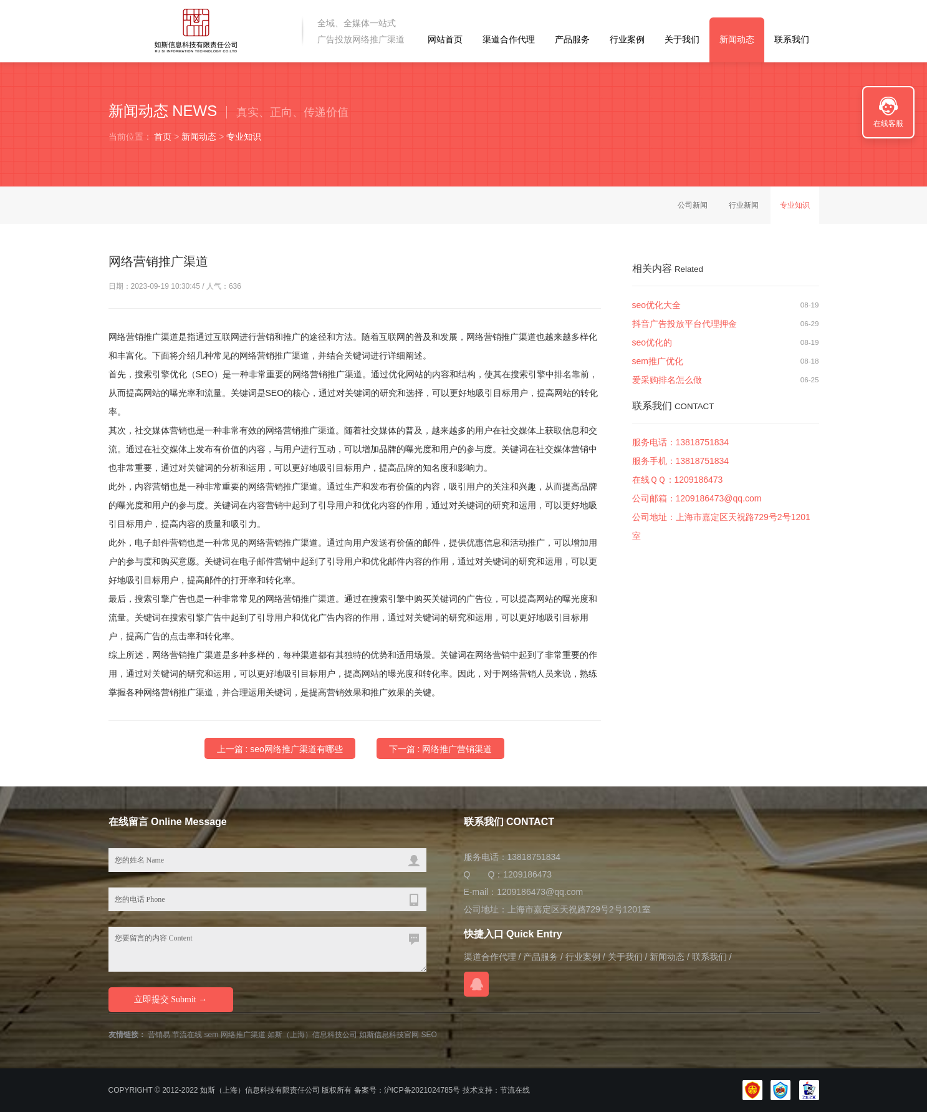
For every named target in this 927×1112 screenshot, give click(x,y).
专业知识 (243, 137)
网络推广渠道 (243, 1034)
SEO (429, 1034)
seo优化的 (652, 342)
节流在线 (187, 1034)
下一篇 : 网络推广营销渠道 (440, 749)
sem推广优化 (657, 361)
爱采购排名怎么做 (667, 380)
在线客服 (888, 123)
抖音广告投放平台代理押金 (684, 324)
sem (211, 1034)
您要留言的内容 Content (267, 949)
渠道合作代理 (509, 39)
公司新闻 (693, 205)
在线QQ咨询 (476, 984)
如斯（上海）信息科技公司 (312, 1034)
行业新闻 (744, 205)
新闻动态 (736, 39)
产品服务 (572, 39)
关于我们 (682, 39)
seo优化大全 (656, 305)
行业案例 (627, 39)
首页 (162, 137)
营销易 (159, 1034)
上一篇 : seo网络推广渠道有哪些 (280, 749)
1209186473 (699, 480)
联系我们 (791, 39)
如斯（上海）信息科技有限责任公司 (260, 1090)
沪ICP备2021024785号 (422, 1090)
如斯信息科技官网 (389, 1034)
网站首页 (445, 39)
